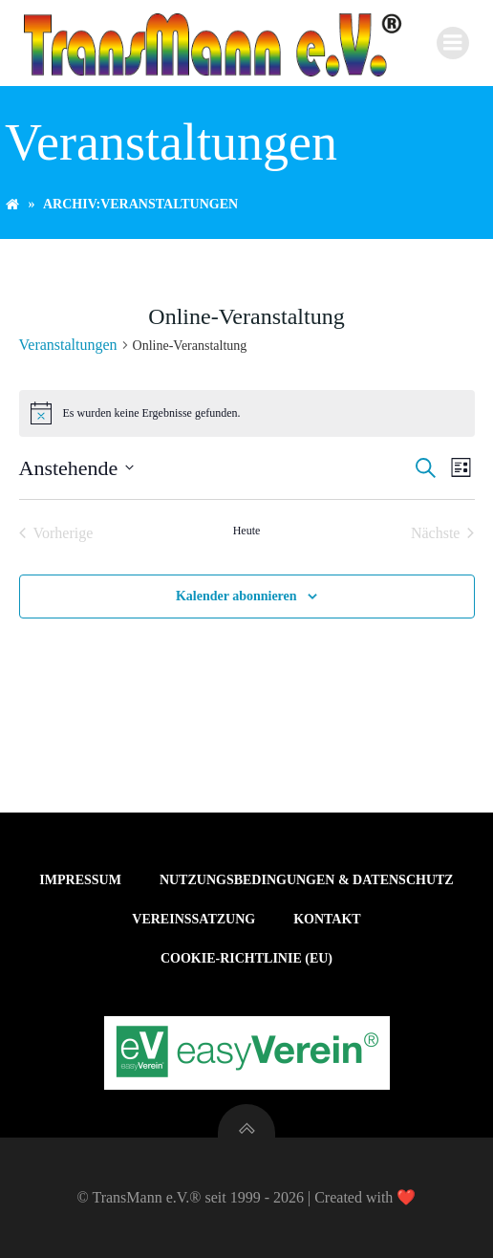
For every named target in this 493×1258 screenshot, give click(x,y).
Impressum (80, 880)
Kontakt (327, 919)
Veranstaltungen (68, 344)
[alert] (247, 413)
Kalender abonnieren (236, 596)
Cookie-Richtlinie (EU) (246, 958)
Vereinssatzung (193, 919)
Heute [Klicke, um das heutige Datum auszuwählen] (247, 530)
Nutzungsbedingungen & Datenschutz (307, 880)
